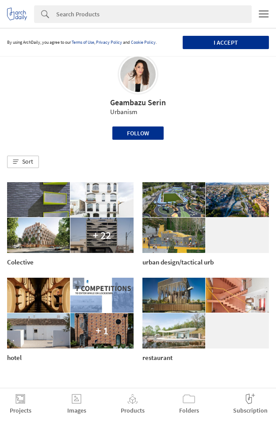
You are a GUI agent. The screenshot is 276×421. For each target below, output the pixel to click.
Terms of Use (83, 42)
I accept (226, 42)
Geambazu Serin (138, 102)
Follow (138, 133)
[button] (23, 162)
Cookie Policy (143, 42)
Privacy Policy (109, 42)
